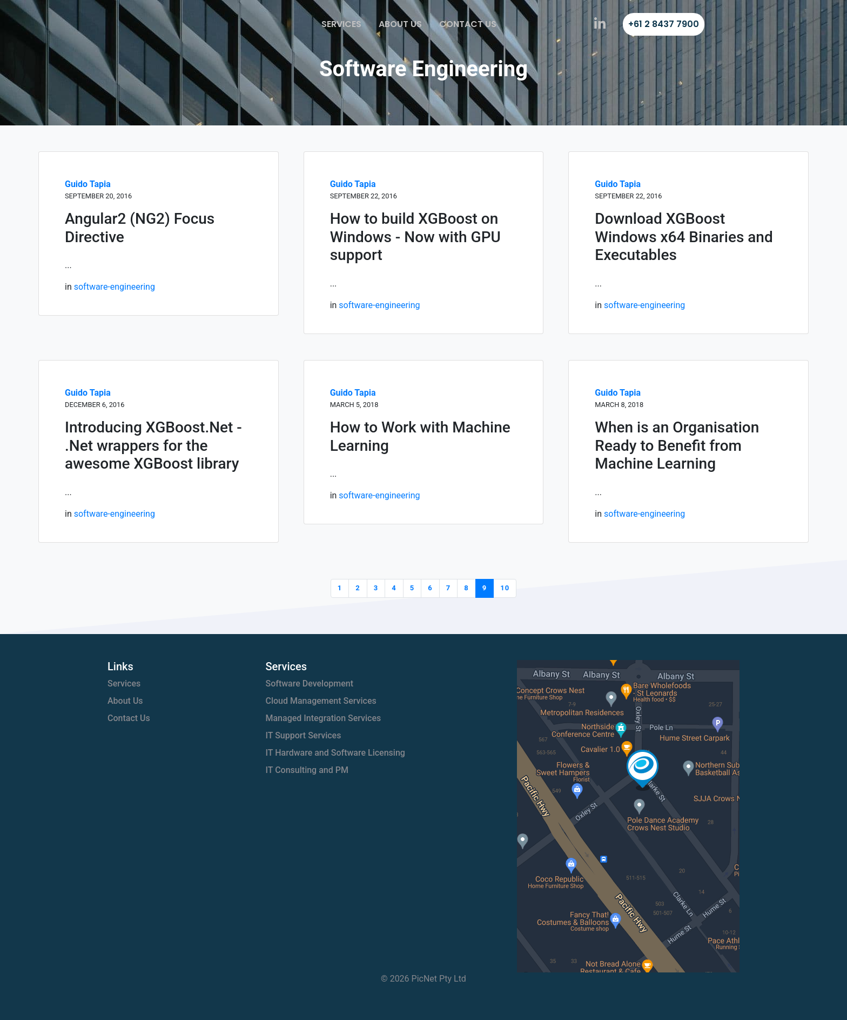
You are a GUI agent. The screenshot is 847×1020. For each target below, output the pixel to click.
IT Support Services (303, 735)
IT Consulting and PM (307, 770)
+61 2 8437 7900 (663, 24)
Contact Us (467, 24)
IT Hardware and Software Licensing (335, 753)
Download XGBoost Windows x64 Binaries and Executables (683, 237)
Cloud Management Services (321, 701)
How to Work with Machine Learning (420, 436)
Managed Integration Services (323, 718)
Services (341, 24)
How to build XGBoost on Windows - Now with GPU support (415, 237)
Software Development (310, 683)
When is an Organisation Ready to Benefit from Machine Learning (677, 445)
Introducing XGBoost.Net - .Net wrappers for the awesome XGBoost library (153, 445)
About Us (400, 24)
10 (504, 588)
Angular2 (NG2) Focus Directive (139, 228)
